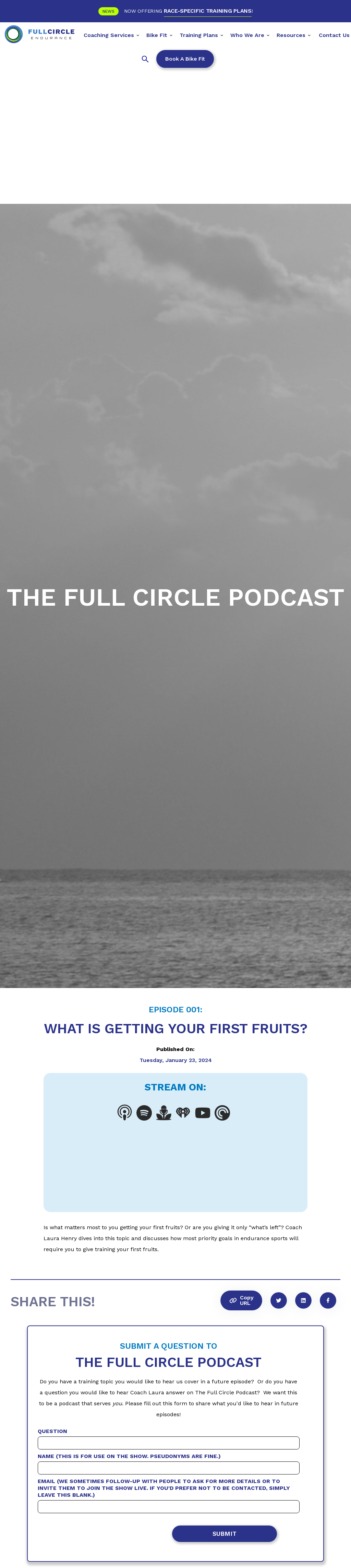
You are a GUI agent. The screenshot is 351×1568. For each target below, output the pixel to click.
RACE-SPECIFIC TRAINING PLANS (208, 11)
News (108, 11)
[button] (111, 34)
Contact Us (334, 35)
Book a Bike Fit (185, 59)
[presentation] (112, 1535)
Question (52, 1431)
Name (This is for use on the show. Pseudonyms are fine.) (129, 1456)
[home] (39, 34)
